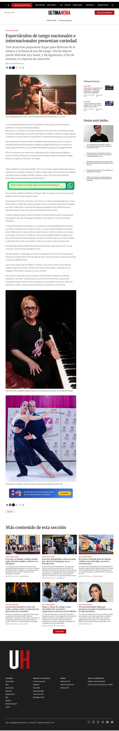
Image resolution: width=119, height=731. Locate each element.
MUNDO (68, 5)
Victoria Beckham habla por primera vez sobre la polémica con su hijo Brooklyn (95, 609)
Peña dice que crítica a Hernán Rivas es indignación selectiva (99, 171)
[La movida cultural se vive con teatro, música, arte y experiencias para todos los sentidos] (23, 593)
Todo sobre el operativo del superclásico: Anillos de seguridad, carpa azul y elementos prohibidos (93, 90)
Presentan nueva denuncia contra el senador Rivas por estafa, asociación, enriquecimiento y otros (99, 154)
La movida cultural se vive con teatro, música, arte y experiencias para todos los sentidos (22, 609)
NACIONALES (40, 5)
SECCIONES (51, 5)
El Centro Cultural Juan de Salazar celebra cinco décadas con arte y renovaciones (95, 561)
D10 (61, 5)
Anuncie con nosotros (41, 679)
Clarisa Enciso (24, 624)
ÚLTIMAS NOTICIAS (22, 5)
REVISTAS (90, 5)
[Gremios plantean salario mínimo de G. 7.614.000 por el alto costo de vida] (109, 103)
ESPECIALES (77, 5)
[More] (57, 5)
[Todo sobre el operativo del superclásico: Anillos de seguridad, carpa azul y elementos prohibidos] (109, 87)
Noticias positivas (65, 20)
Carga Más (59, 632)
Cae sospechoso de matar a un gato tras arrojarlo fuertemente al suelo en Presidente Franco (99, 146)
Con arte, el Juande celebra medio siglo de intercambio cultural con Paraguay (22, 561)
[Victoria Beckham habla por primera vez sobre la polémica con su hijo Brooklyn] (96, 593)
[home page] (59, 12)
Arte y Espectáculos (12, 30)
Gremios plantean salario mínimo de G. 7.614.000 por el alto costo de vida (93, 105)
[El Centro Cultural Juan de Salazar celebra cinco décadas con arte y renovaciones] (96, 545)
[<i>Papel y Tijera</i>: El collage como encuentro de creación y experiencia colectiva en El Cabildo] (59, 593)
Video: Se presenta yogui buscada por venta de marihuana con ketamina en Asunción (99, 178)
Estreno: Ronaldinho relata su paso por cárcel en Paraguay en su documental (59, 561)
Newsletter (64, 494)
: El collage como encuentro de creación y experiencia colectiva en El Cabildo (59, 609)
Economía (87, 102)
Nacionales (87, 86)
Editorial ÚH (51, 20)
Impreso (10, 512)
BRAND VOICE (103, 5)
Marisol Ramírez (24, 576)
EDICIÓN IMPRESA (104, 13)
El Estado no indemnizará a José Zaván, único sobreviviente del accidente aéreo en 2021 (99, 163)
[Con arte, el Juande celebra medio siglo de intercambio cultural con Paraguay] (23, 545)
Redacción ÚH (99, 95)
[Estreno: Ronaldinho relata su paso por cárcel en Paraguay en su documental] (59, 545)
